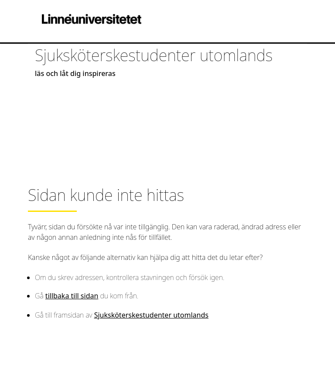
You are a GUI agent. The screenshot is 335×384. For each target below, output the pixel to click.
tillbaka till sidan (71, 296)
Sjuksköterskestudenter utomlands (151, 315)
